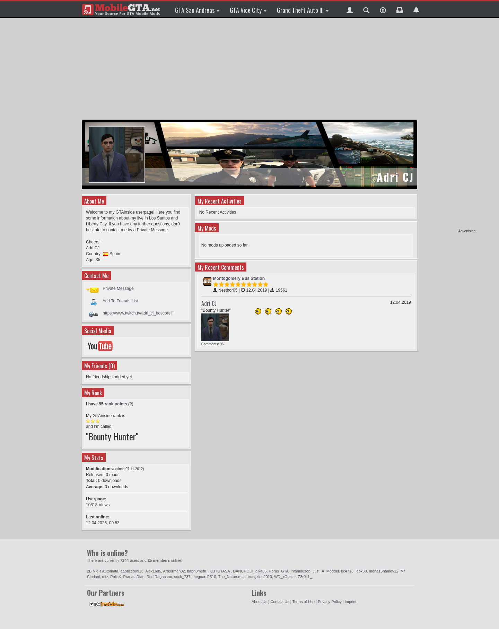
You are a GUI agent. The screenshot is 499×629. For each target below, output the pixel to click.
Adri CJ (209, 303)
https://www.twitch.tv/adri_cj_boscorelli (138, 313)
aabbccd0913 (132, 571)
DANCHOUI (243, 571)
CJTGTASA (220, 571)
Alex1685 (153, 571)
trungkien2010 (260, 577)
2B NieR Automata (103, 571)
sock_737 (182, 577)
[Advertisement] (448, 125)
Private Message (118, 288)
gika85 (260, 571)
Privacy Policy (329, 602)
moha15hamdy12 (384, 571)
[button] (349, 9)
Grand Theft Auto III (303, 10)
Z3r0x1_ (305, 577)
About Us (259, 602)
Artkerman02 (174, 571)
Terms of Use (303, 602)
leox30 (361, 571)
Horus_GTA (279, 571)
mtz (105, 577)
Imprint (351, 602)
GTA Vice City (248, 10)
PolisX (115, 577)
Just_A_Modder (326, 571)
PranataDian (134, 577)
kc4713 (347, 571)
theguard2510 (204, 577)
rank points (116, 404)
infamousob (300, 571)
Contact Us (279, 602)
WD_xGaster (285, 577)
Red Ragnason (159, 577)
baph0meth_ (197, 571)
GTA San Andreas (197, 10)
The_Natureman (232, 577)
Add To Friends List (120, 300)
